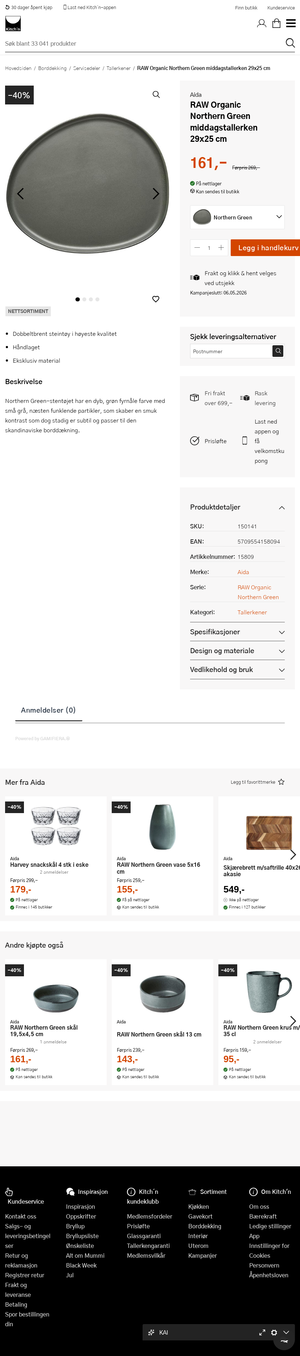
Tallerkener (119, 67)
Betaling (16, 1304)
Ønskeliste (80, 1245)
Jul (70, 1275)
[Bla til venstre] (20, 193)
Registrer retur (24, 1275)
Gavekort (200, 1216)
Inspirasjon (80, 1206)
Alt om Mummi (85, 1255)
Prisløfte (216, 441)
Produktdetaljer (215, 507)
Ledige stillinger (270, 1226)
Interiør (198, 1236)
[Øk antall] (221, 247)
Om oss (259, 1206)
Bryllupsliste (82, 1236)
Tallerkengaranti (148, 1245)
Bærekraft (263, 1216)
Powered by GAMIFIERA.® (42, 738)
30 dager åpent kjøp (28, 7)
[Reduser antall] (197, 247)
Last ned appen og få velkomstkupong (269, 441)
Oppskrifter (81, 1216)
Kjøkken (198, 1206)
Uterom (198, 1245)
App (254, 1236)
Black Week (81, 1265)
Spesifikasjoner (215, 631)
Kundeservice (281, 7)
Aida (196, 94)
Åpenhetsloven (268, 1275)
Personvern (264, 1265)
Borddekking (52, 67)
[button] (155, 299)
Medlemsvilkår (146, 1255)
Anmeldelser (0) (49, 710)
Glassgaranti (144, 1236)
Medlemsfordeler (149, 1216)
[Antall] (209, 247)
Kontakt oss (20, 1216)
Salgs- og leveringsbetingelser (27, 1236)
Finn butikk (246, 7)
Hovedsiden (18, 67)
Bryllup (75, 1226)
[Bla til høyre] (154, 193)
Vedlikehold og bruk (221, 669)
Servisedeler (86, 67)
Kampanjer (202, 1255)
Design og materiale (222, 650)
